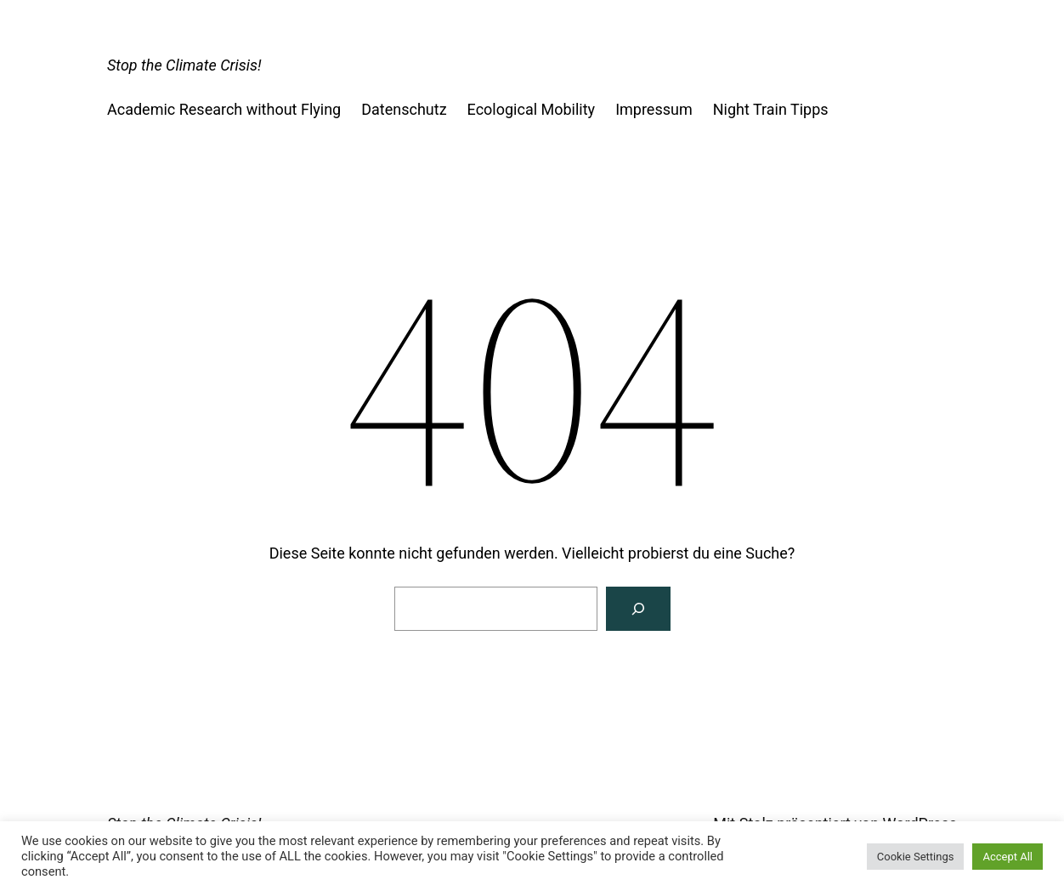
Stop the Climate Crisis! (184, 65)
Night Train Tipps (771, 109)
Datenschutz (403, 109)
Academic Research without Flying (224, 109)
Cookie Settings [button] (915, 856)
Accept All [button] (1007, 856)
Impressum (654, 109)
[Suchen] (638, 609)
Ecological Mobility (531, 109)
